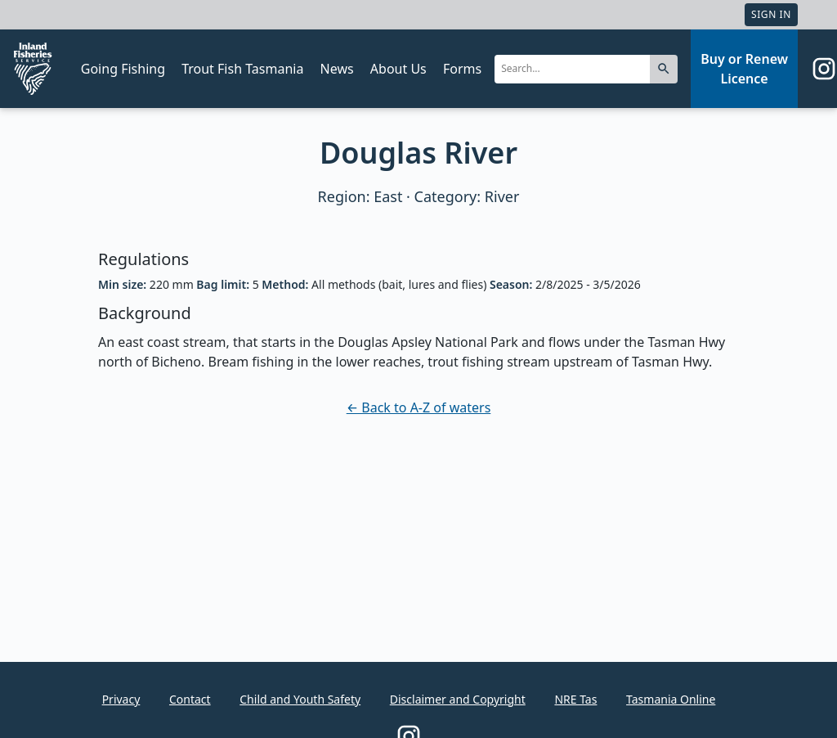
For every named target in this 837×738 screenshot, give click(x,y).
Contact (190, 699)
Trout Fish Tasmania (242, 69)
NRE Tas (575, 699)
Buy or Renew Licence (744, 69)
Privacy (121, 699)
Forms (462, 69)
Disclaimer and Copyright (458, 699)
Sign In (771, 14)
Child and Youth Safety (299, 699)
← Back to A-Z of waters (419, 407)
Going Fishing (123, 69)
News (337, 69)
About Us (398, 69)
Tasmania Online (670, 699)
